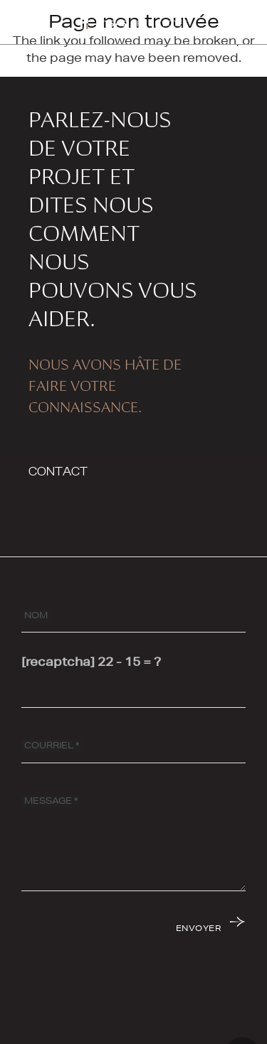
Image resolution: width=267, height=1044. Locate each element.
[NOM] (133, 615)
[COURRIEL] (133, 746)
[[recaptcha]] (133, 691)
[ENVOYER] (209, 928)
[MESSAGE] (133, 838)
